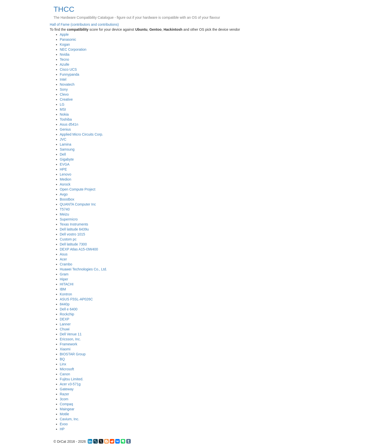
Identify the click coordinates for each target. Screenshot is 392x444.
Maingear (67, 409)
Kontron (66, 294)
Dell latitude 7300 (73, 244)
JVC (63, 139)
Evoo (64, 424)
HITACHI (67, 284)
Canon (65, 374)
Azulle (64, 64)
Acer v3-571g (70, 384)
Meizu (64, 214)
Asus (64, 254)
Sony (64, 89)
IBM (63, 289)
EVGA (65, 164)
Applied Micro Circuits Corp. (81, 134)
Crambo (66, 264)
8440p (65, 304)
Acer (63, 259)
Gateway (67, 389)
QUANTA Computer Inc (78, 204)
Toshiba (66, 119)
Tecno (64, 59)
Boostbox (67, 199)
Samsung (67, 149)
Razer (64, 394)
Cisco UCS (68, 69)
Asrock (65, 184)
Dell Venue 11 (71, 334)
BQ (62, 359)
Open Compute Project (77, 189)
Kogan (65, 44)
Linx (63, 364)
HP (62, 429)
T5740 (65, 209)
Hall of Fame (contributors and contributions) (84, 24)
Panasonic (68, 39)
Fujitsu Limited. (71, 379)
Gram (64, 274)
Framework (68, 344)
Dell (63, 154)
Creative (66, 99)
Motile (64, 414)
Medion (65, 179)
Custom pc (68, 239)
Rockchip (67, 314)
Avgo (64, 194)
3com (64, 399)
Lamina (65, 144)
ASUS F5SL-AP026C (76, 299)
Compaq (66, 404)
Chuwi (65, 329)
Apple (64, 34)
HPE (63, 169)
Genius (65, 129)
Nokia (64, 114)
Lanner (65, 324)
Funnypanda (69, 74)
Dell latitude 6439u (74, 229)
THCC (64, 9)
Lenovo (65, 174)
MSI (63, 109)
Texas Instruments (74, 224)
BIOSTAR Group (73, 354)
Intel (63, 79)
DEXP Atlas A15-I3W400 (79, 249)
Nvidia (65, 54)
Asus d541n (69, 124)
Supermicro (69, 219)
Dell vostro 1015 (72, 234)
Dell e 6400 (69, 309)
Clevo (64, 94)
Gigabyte (67, 159)
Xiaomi (65, 349)
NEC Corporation (73, 49)
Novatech (67, 84)
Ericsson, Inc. (70, 339)
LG (62, 104)
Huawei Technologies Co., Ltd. (83, 269)
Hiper (64, 279)
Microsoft (67, 369)
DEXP (64, 319)
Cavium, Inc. (69, 419)
